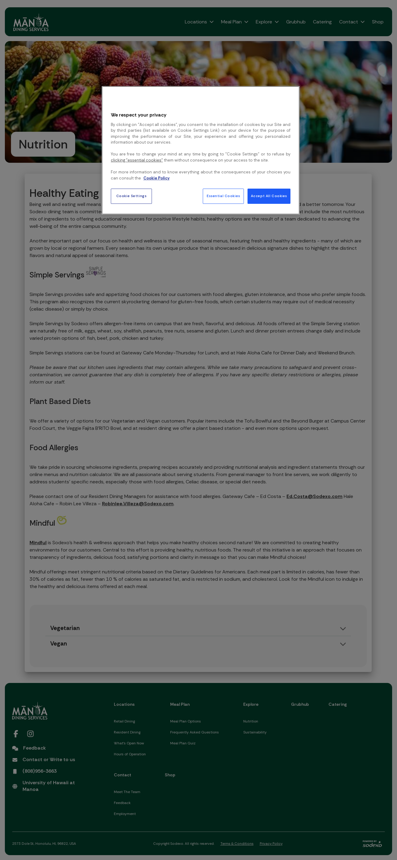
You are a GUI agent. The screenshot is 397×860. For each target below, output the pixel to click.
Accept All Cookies (269, 196)
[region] (201, 150)
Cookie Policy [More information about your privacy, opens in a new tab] (156, 178)
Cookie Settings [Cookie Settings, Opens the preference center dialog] (131, 196)
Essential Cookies (223, 196)
